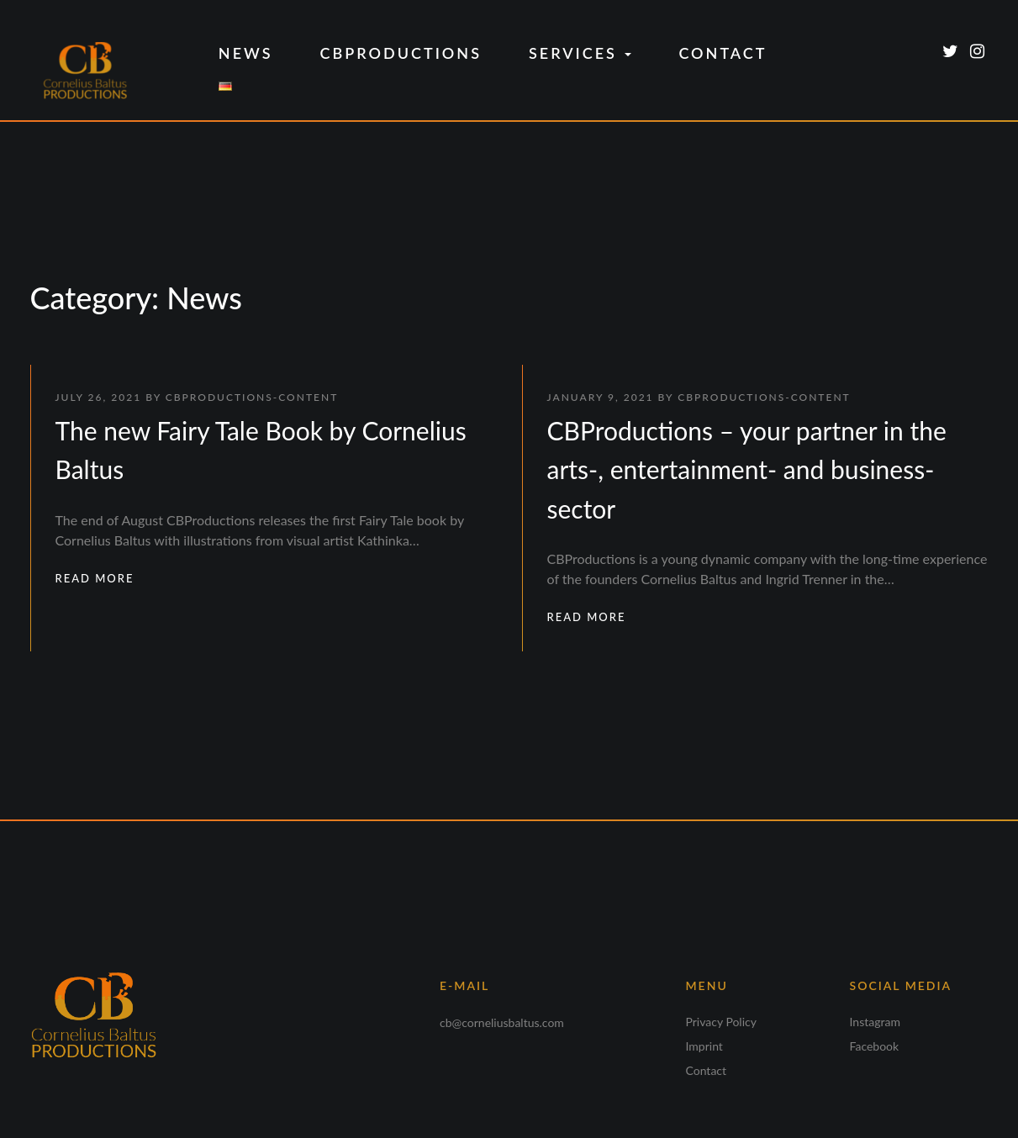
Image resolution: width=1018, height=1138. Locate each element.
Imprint (704, 1046)
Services (580, 53)
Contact (722, 53)
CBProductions (401, 53)
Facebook (874, 1046)
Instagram (875, 1021)
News (246, 53)
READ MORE (95, 578)
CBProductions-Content (252, 397)
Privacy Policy (721, 1021)
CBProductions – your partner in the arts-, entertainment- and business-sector (747, 469)
